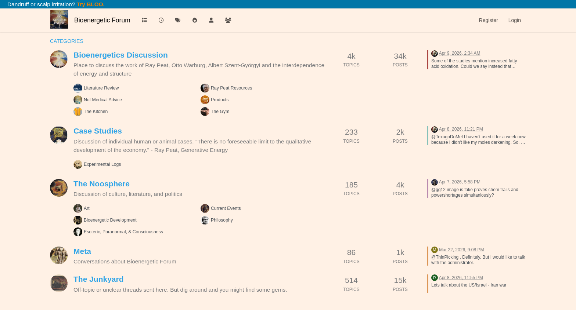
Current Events (226, 208)
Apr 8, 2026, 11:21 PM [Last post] (461, 129)
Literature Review (101, 88)
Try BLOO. (90, 4)
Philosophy (222, 220)
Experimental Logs (102, 164)
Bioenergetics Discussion (120, 55)
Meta (82, 251)
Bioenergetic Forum (102, 20)
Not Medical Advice (103, 99)
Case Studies (97, 131)
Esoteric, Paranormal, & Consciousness (123, 231)
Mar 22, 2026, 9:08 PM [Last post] (461, 249)
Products (219, 99)
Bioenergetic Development (110, 220)
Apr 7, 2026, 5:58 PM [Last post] (459, 182)
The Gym (220, 111)
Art (87, 208)
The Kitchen (96, 111)
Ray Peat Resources (231, 88)
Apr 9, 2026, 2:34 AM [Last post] (459, 53)
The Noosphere (101, 183)
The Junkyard (98, 279)
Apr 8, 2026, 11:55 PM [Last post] (461, 277)
